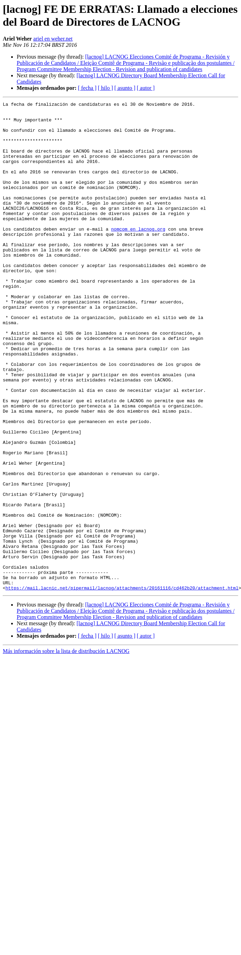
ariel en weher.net (53, 39)
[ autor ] (146, 88)
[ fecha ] (87, 88)
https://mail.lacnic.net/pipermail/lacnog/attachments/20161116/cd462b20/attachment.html (122, 685)
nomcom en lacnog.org (138, 255)
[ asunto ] (124, 88)
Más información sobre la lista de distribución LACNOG (66, 749)
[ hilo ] (105, 88)
